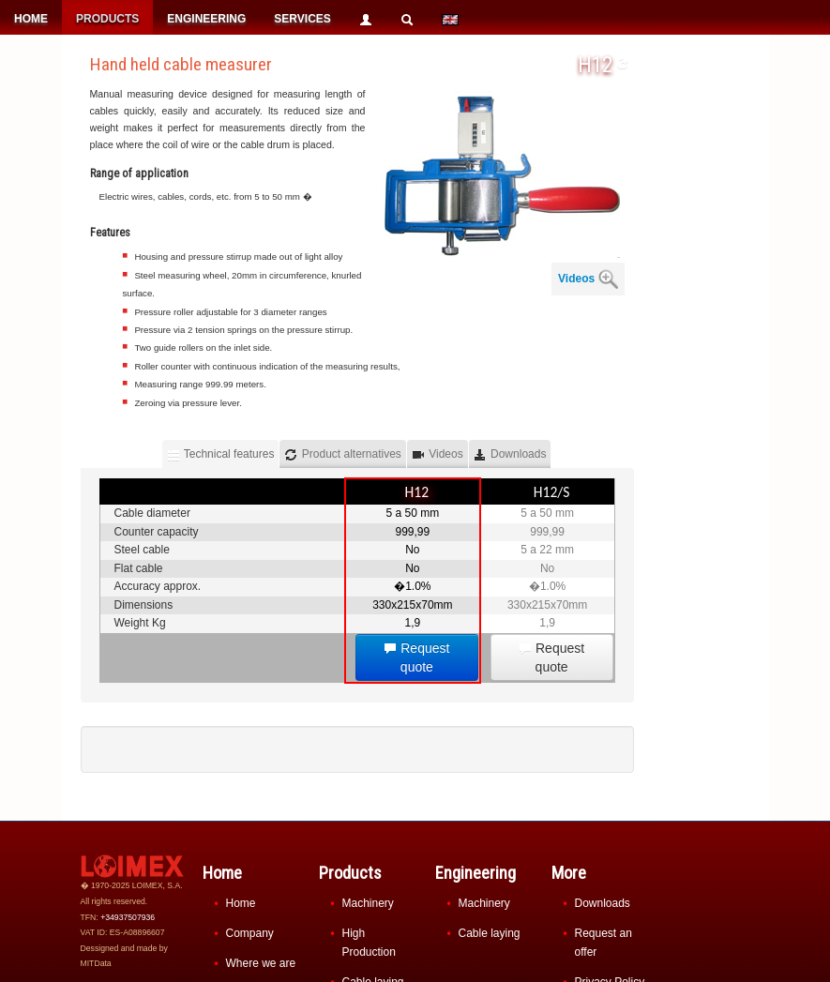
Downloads (602, 903)
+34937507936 (127, 917)
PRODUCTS (107, 18)
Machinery (368, 903)
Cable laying (490, 933)
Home (241, 903)
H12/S (552, 492)
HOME (31, 18)
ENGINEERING (206, 18)
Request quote (416, 657)
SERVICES (302, 18)
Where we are (261, 963)
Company (250, 933)
